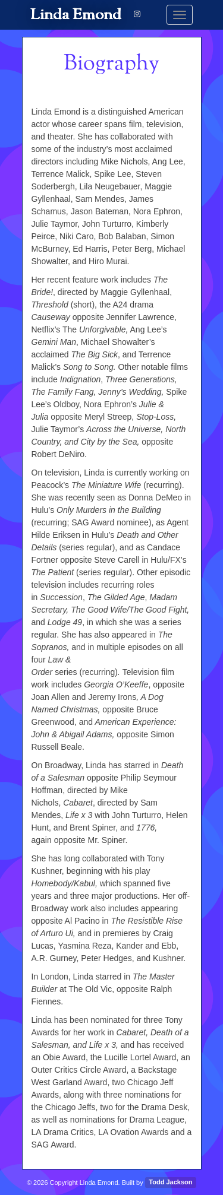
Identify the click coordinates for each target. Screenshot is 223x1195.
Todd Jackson (170, 1182)
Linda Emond (76, 15)
